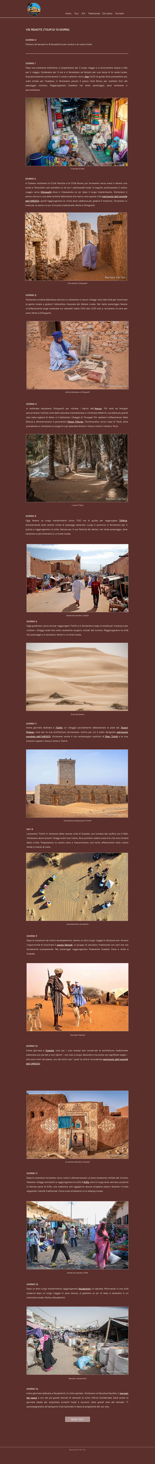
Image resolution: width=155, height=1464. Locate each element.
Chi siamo (107, 13)
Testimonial (94, 13)
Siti (83, 13)
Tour (76, 13)
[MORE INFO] (77, 1419)
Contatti (119, 13)
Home (68, 13)
